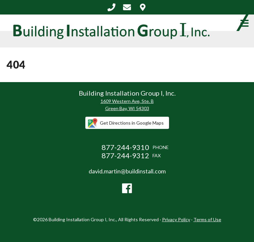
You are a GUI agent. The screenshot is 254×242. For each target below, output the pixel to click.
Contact (143, 7)
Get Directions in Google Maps (132, 123)
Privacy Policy (176, 219)
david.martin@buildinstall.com (127, 7)
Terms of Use (207, 219)
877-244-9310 (111, 7)
